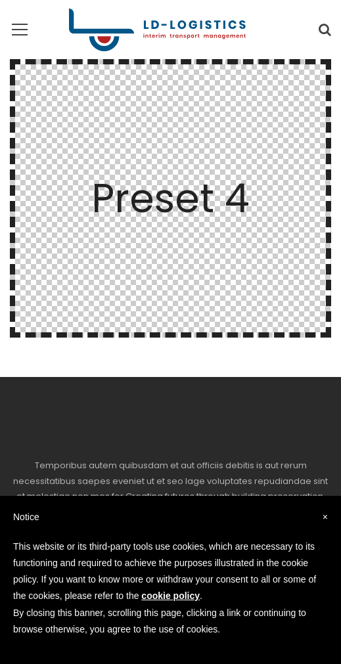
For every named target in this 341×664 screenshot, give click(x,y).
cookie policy (170, 595)
